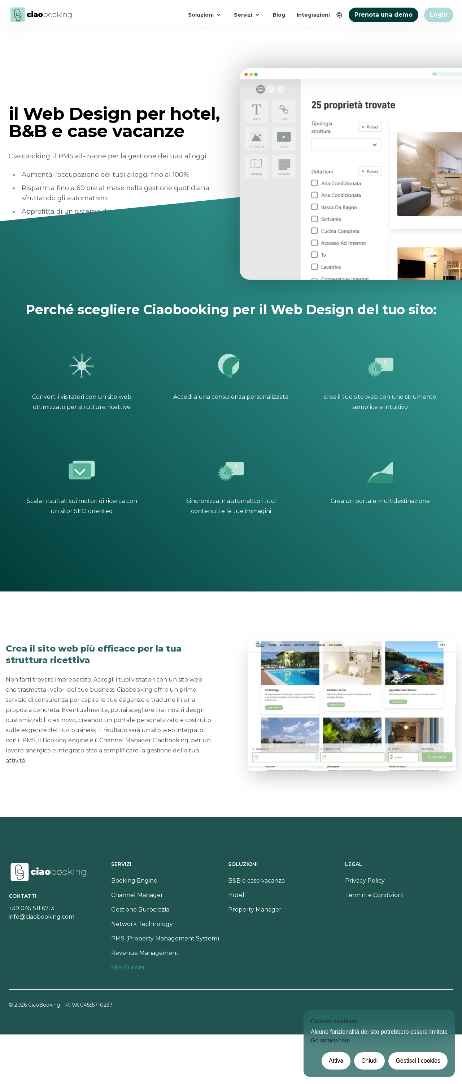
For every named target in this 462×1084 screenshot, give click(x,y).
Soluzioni (205, 14)
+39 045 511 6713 (32, 908)
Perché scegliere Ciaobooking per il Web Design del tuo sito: (231, 309)
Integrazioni (313, 15)
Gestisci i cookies (418, 1061)
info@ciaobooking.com (41, 916)
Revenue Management (145, 952)
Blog (279, 15)
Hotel (236, 895)
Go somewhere (330, 1040)
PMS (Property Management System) (165, 938)
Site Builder (128, 967)
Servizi (247, 14)
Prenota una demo (383, 14)
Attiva (336, 1061)
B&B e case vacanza (256, 880)
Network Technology (142, 924)
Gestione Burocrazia (140, 909)
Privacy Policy (365, 880)
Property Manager (255, 909)
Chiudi (369, 1061)
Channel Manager (137, 895)
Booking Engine (134, 880)
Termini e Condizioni (374, 895)
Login (439, 14)
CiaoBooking (44, 1005)
